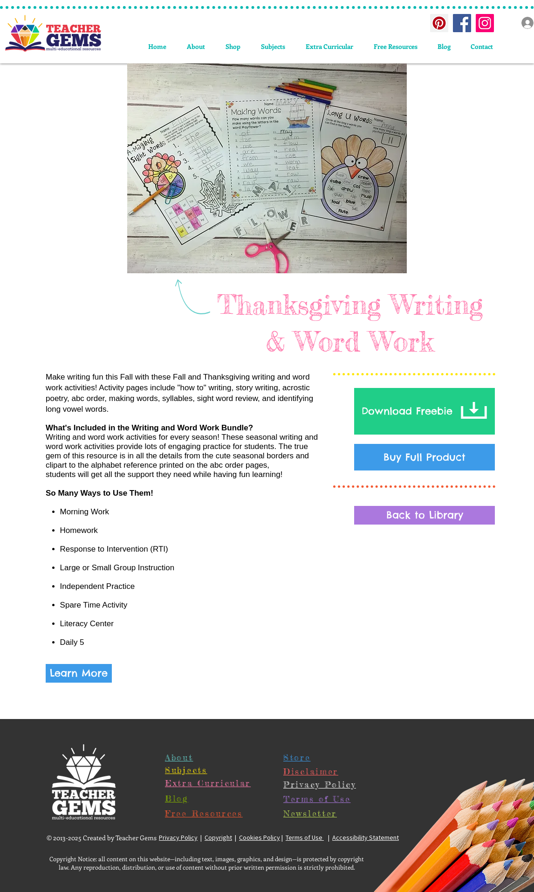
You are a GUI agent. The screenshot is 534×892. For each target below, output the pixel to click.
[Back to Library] (424, 515)
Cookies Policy (259, 837)
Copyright (218, 837)
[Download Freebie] (424, 411)
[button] (273, 46)
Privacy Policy (178, 837)
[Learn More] (79, 673)
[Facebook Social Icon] (462, 23)
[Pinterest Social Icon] (439, 23)
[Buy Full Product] (424, 457)
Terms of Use (305, 837)
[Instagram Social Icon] (485, 23)
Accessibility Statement (365, 837)
